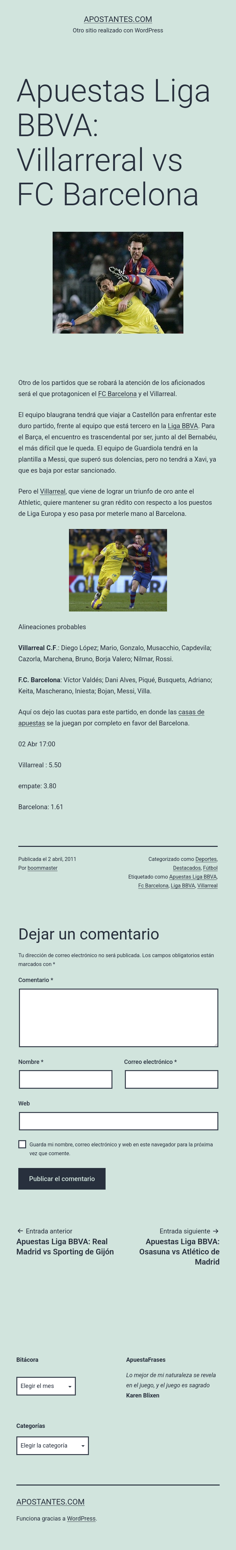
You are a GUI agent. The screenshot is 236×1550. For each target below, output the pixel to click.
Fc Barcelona (153, 886)
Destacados (187, 868)
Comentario (35, 979)
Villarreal (52, 491)
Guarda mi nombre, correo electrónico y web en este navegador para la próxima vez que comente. (121, 1149)
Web (24, 1103)
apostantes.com (118, 19)
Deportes (206, 859)
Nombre (30, 1061)
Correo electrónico (150, 1061)
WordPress (81, 1518)
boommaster (43, 868)
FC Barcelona (117, 394)
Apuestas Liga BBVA (193, 877)
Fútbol (210, 868)
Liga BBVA (183, 426)
